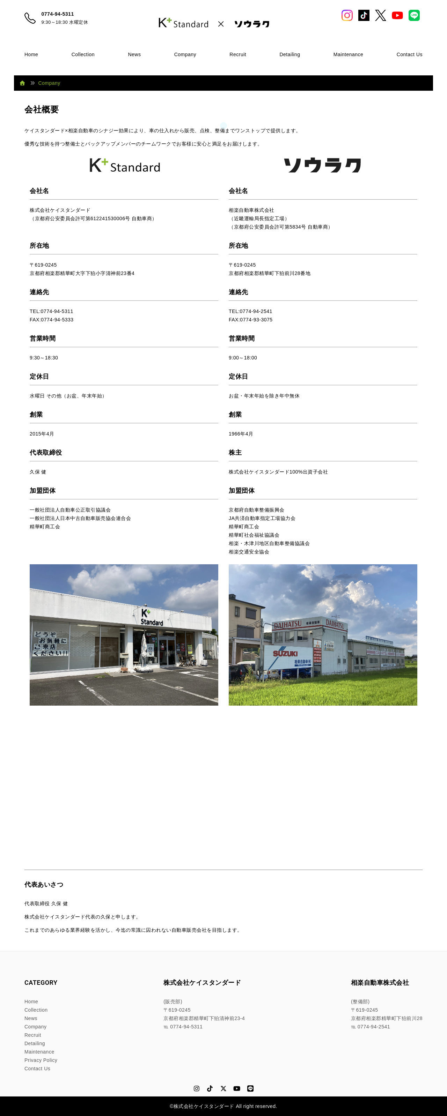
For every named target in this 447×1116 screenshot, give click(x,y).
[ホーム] (22, 83)
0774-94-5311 (58, 14)
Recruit (237, 54)
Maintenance (349, 54)
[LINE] (251, 1089)
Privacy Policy (40, 1060)
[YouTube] (237, 1089)
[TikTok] (210, 1089)
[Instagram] (197, 1089)
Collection (83, 54)
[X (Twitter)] (224, 1089)
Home (31, 54)
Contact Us (410, 54)
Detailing (289, 54)
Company (185, 54)
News (134, 54)
